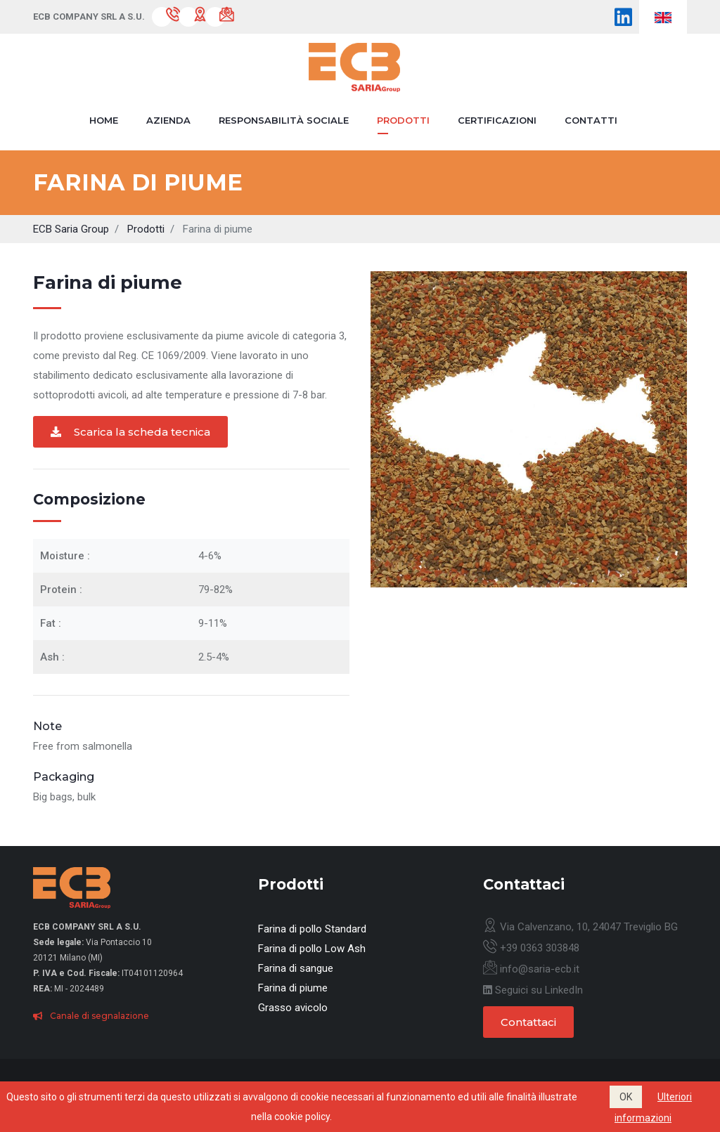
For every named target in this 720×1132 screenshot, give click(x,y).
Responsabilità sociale (284, 120)
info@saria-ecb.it (531, 969)
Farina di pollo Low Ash (312, 948)
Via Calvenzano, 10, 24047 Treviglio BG (580, 926)
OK (625, 1096)
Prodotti (403, 120)
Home (103, 120)
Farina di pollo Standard (312, 929)
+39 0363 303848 (531, 948)
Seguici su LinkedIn (533, 990)
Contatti (591, 120)
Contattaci (528, 1022)
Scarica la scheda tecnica (130, 431)
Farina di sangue (295, 968)
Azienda (168, 120)
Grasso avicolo (293, 1007)
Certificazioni (497, 120)
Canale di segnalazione (91, 1015)
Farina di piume (293, 988)
